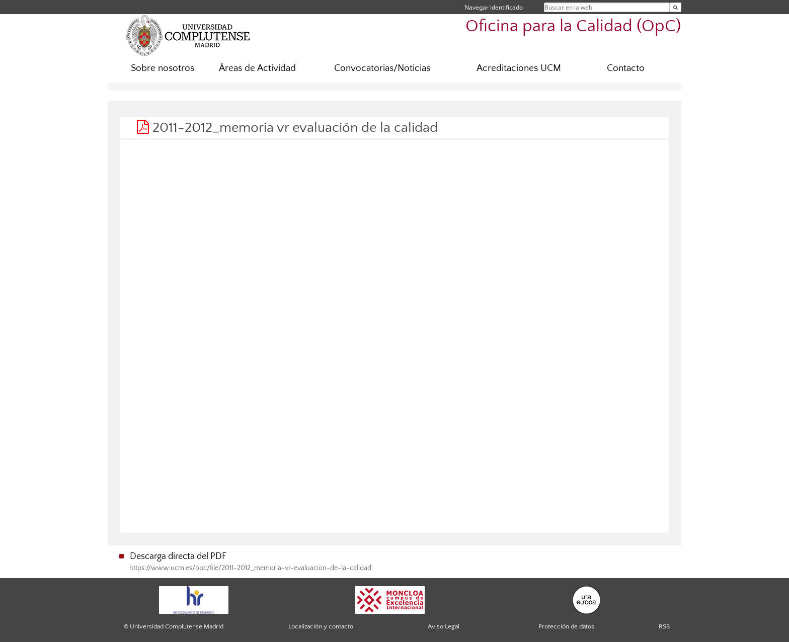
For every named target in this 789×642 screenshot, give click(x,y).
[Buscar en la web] (675, 7)
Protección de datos (566, 626)
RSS (664, 626)
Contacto (626, 68)
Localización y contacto (320, 626)
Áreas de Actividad (257, 68)
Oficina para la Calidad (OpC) (573, 26)
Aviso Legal (443, 626)
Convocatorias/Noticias (382, 68)
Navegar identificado (493, 7)
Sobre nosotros (162, 68)
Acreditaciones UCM (519, 68)
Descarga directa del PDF (178, 556)
